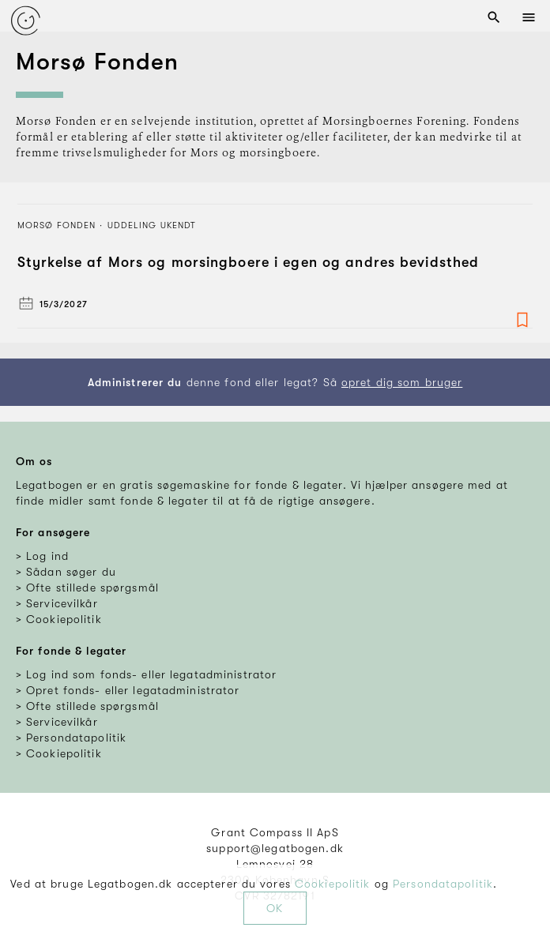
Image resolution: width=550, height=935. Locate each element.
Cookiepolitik (333, 883)
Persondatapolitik (443, 883)
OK (274, 908)
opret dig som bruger (401, 382)
